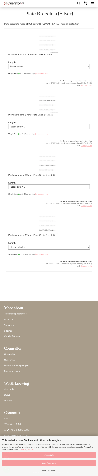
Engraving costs (12, 371)
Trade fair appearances (15, 313)
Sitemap (8, 330)
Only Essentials (49, 463)
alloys (7, 394)
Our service (10, 359)
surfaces (8, 400)
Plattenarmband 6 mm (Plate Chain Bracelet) (30, 54)
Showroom (9, 325)
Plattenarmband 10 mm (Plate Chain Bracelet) (31, 175)
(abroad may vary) (41, 73)
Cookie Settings (12, 336)
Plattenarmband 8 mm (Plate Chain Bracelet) (30, 114)
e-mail (7, 418)
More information (49, 470)
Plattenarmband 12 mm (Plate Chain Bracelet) (31, 235)
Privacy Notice (27, 449)
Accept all (49, 455)
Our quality (9, 354)
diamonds (9, 389)
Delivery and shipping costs (18, 365)
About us (8, 319)
